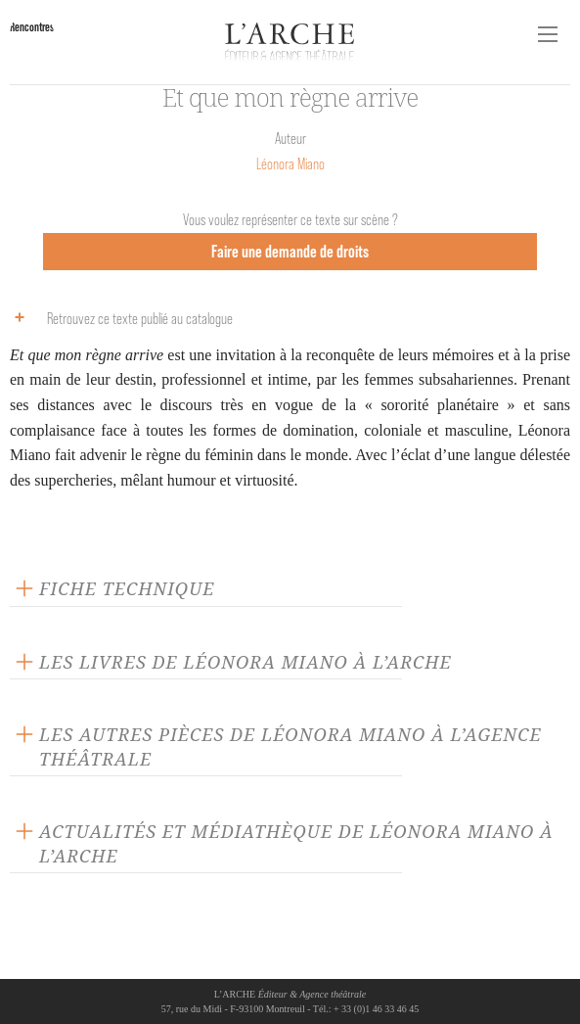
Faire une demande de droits (290, 251)
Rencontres (32, 27)
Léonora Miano (290, 164)
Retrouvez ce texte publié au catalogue (119, 317)
